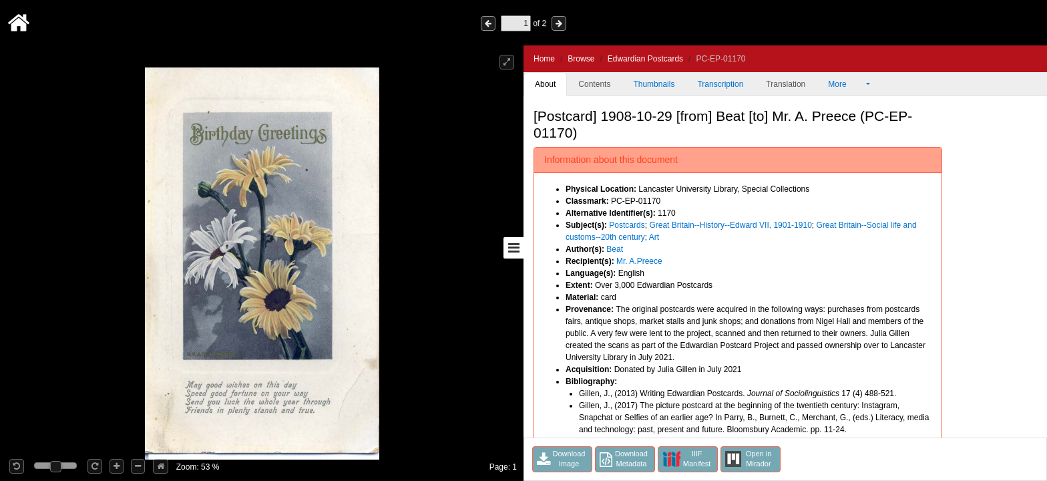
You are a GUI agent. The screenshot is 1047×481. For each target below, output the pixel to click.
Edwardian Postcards (645, 58)
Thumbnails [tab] (653, 84)
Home (544, 58)
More (846, 84)
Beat (614, 249)
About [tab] (545, 84)
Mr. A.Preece (639, 261)
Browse (581, 58)
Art (654, 237)
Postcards (626, 225)
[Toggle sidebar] (513, 248)
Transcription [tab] (720, 84)
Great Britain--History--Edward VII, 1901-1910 (730, 225)
